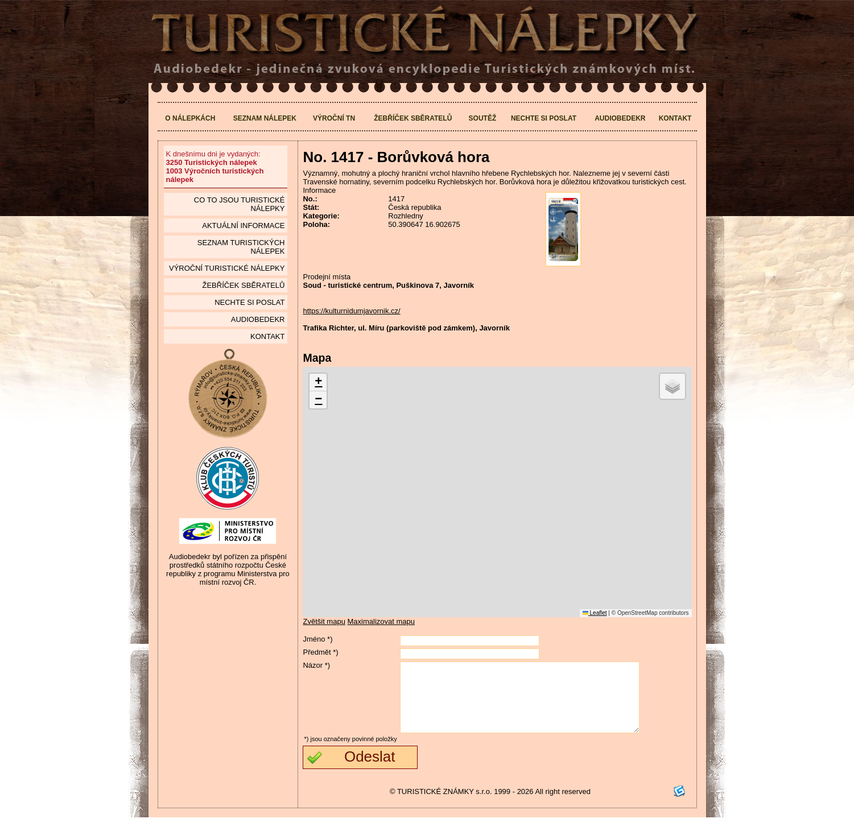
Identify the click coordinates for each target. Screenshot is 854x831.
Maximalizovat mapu (381, 621)
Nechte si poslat (543, 118)
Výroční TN (334, 118)
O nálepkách (190, 118)
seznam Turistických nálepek (241, 246)
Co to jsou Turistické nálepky (239, 204)
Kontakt (675, 118)
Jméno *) (317, 639)
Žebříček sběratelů (413, 118)
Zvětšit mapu (324, 621)
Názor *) (316, 665)
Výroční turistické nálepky (226, 268)
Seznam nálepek (264, 118)
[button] (318, 382)
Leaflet (595, 613)
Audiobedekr (620, 118)
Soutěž (483, 118)
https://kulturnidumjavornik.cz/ (351, 311)
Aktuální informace (243, 225)
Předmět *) (320, 652)
